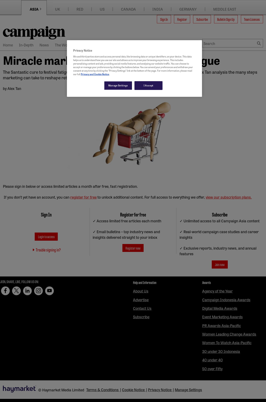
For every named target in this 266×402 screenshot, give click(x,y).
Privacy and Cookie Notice (95, 74)
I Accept (148, 85)
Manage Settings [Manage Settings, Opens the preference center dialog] (118, 85)
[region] (134, 68)
